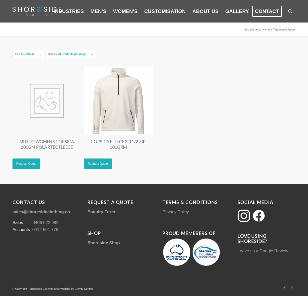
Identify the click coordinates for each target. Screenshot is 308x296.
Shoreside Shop (103, 242)
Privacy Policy (175, 212)
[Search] (290, 11)
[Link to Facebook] (284, 288)
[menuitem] (68, 11)
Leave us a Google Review (263, 250)
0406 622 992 (45, 222)
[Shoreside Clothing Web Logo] (36, 11)
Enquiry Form (101, 212)
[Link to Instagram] (292, 288)
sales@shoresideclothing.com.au (46, 212)
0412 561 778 (45, 229)
